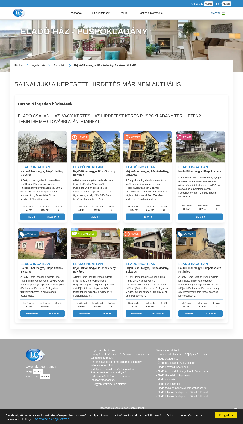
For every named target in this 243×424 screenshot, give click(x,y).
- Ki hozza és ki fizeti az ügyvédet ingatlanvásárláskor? (110, 378)
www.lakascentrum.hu (41, 366)
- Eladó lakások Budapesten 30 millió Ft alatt (182, 392)
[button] (75, 13)
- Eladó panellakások (168, 383)
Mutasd (208, 4)
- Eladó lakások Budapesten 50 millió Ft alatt (182, 396)
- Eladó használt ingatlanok (172, 366)
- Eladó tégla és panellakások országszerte (181, 387)
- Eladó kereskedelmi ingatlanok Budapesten (182, 371)
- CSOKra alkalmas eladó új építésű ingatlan (182, 354)
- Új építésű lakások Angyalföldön (175, 362)
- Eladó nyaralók (165, 379)
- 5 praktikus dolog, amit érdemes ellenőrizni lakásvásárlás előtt (117, 363)
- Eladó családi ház (167, 358)
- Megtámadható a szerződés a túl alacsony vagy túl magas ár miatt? (120, 356)
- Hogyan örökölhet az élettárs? (109, 384)
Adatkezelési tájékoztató (52, 419)
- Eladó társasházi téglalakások (174, 375)
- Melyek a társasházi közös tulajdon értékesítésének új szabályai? (112, 371)
